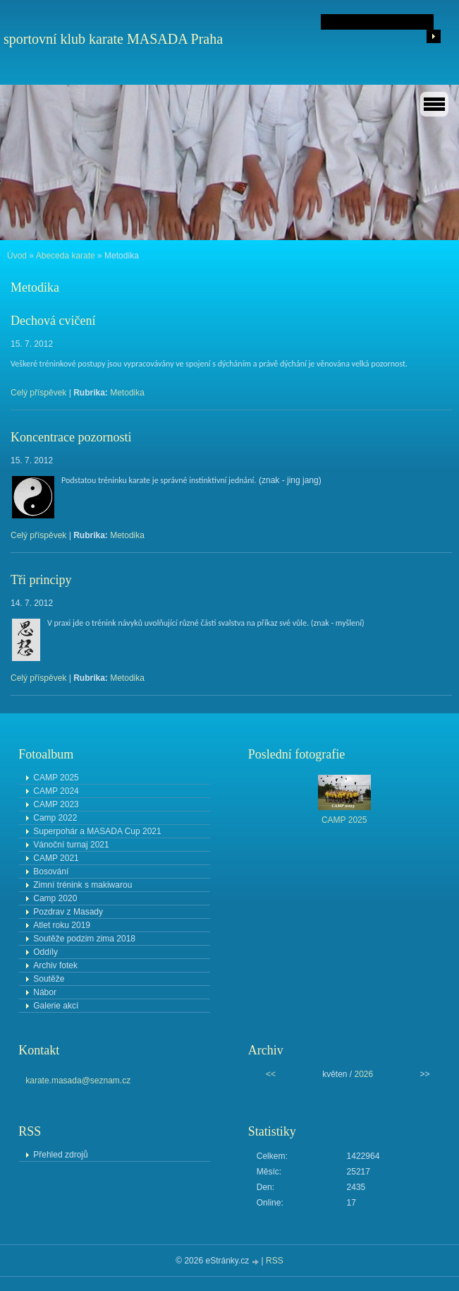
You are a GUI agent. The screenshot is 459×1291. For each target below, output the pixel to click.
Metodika (127, 393)
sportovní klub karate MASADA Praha (113, 39)
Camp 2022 (55, 818)
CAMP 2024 (55, 791)
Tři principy (41, 580)
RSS (274, 1261)
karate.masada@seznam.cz (77, 1080)
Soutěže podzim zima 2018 (84, 939)
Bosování (50, 871)
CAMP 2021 (55, 858)
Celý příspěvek (38, 393)
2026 (364, 1074)
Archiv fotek (55, 965)
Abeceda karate (65, 256)
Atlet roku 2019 (61, 925)
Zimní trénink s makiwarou (82, 885)
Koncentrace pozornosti (71, 437)
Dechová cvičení (53, 321)
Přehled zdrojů (60, 1155)
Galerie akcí (55, 1006)
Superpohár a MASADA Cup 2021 (97, 831)
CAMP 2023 (55, 804)
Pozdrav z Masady (68, 912)
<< (271, 1074)
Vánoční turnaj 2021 (71, 845)
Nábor (44, 992)
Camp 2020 (55, 898)
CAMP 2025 (55, 778)
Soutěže (48, 979)
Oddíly (45, 952)
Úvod (17, 256)
